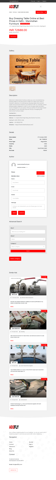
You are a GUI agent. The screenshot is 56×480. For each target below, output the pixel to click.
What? (12, 228)
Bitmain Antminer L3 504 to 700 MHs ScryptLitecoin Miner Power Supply (26, 391)
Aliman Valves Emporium (27, 297)
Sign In (38, 1)
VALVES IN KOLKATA (17, 290)
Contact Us (13, 470)
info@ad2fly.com (17, 464)
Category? (13, 243)
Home (10, 12)
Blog (10, 449)
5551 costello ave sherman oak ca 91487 (22, 394)
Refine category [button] (15, 259)
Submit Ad (12, 446)
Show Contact (13, 36)
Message (13, 202)
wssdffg (22, 331)
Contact (11, 444)
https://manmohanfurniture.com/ (24, 124)
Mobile (13, 194)
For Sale (15, 12)
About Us (11, 451)
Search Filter (41, 12)
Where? (12, 236)
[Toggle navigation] (40, 7)
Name (12, 179)
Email (12, 186)
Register (44, 1)
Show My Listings (22, 167)
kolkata (13, 292)
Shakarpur (14, 360)
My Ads (33, 1)
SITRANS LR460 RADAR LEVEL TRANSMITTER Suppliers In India (26, 357)
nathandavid (23, 399)
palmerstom (14, 326)
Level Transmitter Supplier (26, 365)
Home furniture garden (23, 12)
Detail (11, 306)
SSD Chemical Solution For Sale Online (22, 324)
